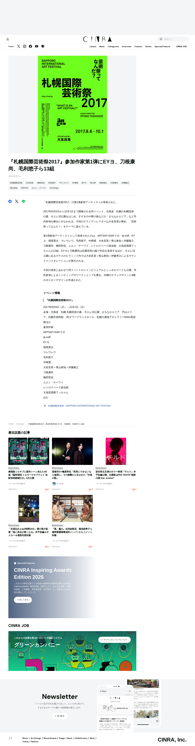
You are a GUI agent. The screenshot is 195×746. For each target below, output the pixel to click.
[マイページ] (14, 40)
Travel (25, 744)
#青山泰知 (13, 191)
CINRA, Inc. (172, 742)
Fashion (34, 744)
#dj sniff (93, 186)
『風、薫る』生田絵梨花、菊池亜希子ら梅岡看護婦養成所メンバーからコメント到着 (72, 535)
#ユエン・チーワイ (39, 191)
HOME (10, 427)
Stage (62, 741)
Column (138, 49)
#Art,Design (54, 191)
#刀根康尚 (114, 186)
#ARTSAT (24, 191)
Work (92, 741)
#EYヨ (84, 186)
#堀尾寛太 (103, 186)
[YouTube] (36, 49)
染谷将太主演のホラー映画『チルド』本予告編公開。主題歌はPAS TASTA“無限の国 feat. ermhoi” (116, 477)
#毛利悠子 (52, 186)
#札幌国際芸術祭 (16, 186)
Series (148, 49)
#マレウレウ (64, 186)
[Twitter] (18, 49)
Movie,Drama (50, 741)
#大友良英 (30, 186)
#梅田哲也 (41, 186)
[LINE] (42, 49)
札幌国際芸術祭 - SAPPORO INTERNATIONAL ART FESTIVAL (79, 408)
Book (69, 741)
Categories (113, 49)
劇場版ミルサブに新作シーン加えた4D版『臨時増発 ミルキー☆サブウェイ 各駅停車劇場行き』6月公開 (28, 477)
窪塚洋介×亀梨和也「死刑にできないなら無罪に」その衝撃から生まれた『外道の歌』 (72, 477)
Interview (126, 49)
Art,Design (20, 427)
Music (25, 741)
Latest (93, 49)
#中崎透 (75, 186)
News (102, 49)
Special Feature (162, 49)
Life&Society (80, 741)
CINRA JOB (181, 49)
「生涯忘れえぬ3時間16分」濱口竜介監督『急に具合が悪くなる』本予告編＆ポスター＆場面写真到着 (28, 535)
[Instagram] (24, 49)
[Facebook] (30, 49)
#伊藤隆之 (125, 186)
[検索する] (154, 40)
